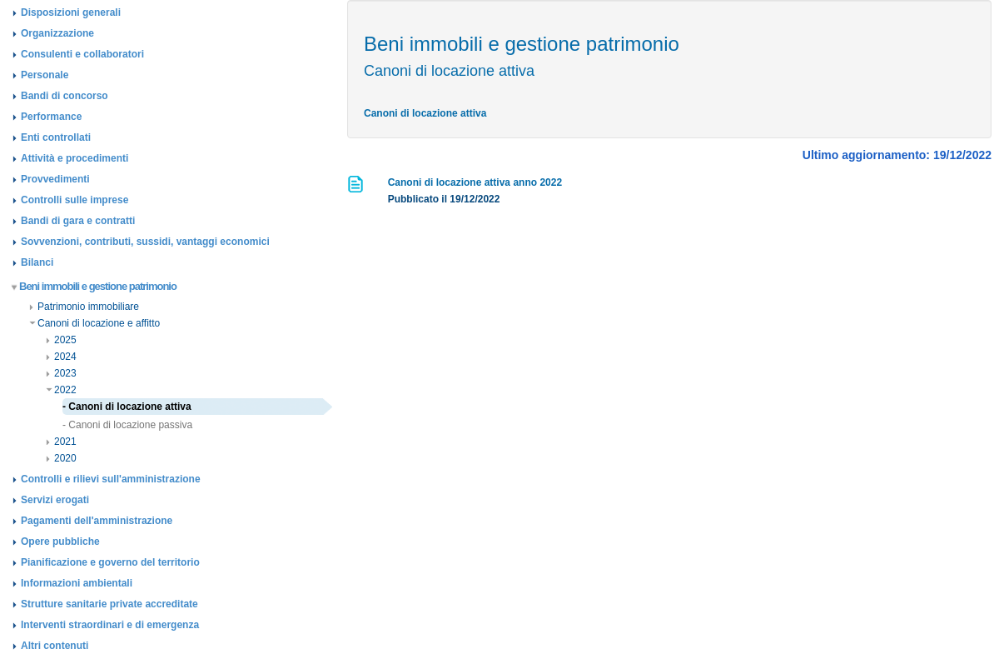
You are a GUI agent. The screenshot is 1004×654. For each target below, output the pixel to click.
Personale (44, 75)
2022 (61, 390)
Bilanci (37, 262)
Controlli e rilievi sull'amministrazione (111, 479)
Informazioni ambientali (76, 583)
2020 (61, 458)
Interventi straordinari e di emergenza (110, 625)
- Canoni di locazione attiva (126, 406)
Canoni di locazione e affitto (94, 323)
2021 (61, 441)
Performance (51, 116)
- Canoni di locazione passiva (127, 425)
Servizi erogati (55, 500)
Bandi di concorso (64, 96)
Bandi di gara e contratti (78, 221)
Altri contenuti (54, 646)
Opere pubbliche (60, 541)
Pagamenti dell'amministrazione (96, 521)
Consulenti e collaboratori (82, 54)
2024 (61, 356)
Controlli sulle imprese (74, 200)
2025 (61, 340)
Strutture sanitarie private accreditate (109, 604)
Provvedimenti (55, 179)
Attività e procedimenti (74, 158)
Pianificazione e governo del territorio (110, 562)
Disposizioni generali (71, 12)
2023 (61, 373)
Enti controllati (56, 137)
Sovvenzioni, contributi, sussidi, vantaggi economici (145, 241)
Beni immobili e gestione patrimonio (94, 286)
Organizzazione (57, 33)
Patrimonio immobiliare (84, 306)
